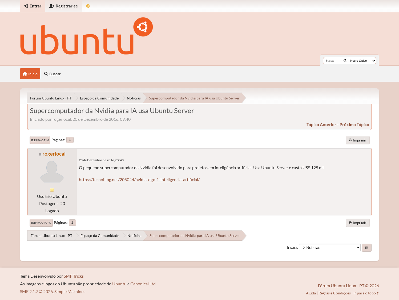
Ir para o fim (40, 140)
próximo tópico (354, 124)
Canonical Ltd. (143, 283)
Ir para (292, 247)
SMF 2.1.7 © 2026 (36, 291)
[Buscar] (345, 60)
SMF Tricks (74, 275)
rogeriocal (54, 154)
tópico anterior (321, 124)
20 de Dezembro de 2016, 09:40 (101, 160)
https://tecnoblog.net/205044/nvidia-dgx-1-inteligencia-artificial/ (139, 179)
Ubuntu (119, 283)
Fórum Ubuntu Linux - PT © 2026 (348, 285)
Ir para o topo (41, 222)
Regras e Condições (335, 293)
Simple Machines (69, 291)
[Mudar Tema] (88, 6)
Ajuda (311, 293)
